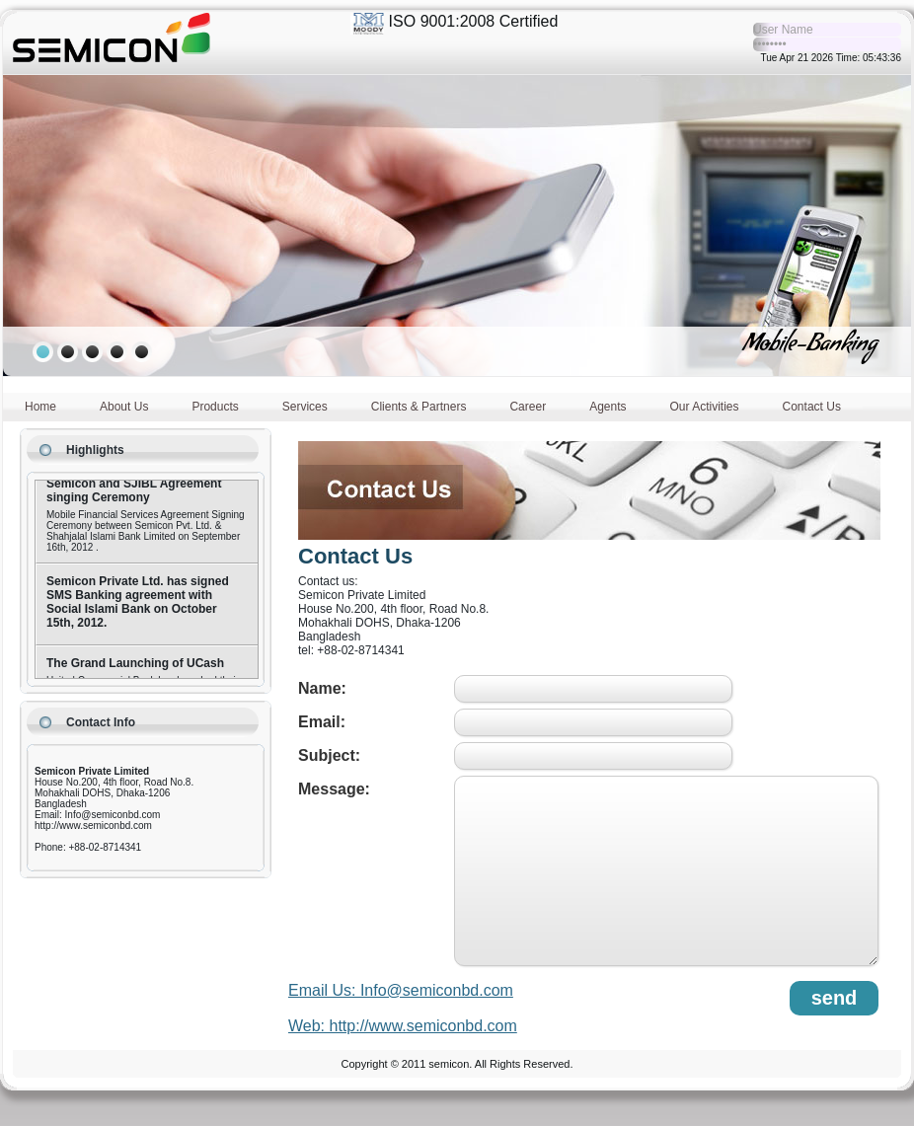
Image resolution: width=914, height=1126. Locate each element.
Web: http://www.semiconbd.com (402, 1025)
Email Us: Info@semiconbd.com (400, 990)
